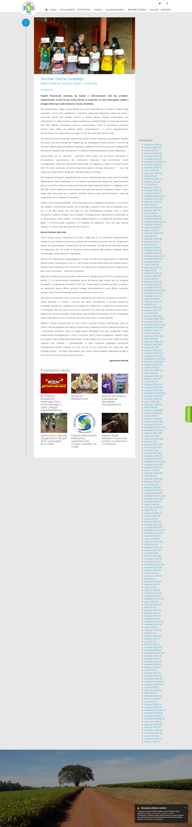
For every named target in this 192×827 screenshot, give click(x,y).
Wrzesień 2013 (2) (153, 567)
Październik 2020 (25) (155, 324)
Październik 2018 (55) (154, 393)
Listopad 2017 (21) (153, 424)
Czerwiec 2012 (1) (152, 604)
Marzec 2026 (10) (152, 147)
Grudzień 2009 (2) (153, 676)
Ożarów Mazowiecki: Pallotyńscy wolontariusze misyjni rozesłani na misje (84, 441)
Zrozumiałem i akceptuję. (153, 819)
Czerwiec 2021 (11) (153, 302)
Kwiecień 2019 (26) (153, 376)
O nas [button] (54, 9)
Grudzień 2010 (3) (153, 647)
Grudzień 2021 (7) (153, 284)
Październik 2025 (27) (155, 162)
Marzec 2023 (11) (152, 242)
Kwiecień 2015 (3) (153, 513)
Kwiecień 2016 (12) (153, 479)
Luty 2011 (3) (150, 641)
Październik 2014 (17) (154, 530)
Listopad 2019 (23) (153, 356)
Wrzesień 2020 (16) (153, 327)
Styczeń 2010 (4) (152, 673)
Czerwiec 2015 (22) (153, 507)
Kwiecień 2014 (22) (153, 547)
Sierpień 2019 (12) (153, 364)
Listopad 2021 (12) (153, 287)
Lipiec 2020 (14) (152, 333)
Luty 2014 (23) (151, 553)
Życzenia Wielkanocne (79, 397)
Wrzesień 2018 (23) (153, 396)
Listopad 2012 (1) (152, 596)
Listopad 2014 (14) (153, 527)
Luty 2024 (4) (150, 213)
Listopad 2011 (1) (152, 618)
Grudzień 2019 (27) (153, 353)
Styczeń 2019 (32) (153, 384)
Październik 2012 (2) (154, 598)
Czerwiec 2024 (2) (153, 202)
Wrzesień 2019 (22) (153, 361)
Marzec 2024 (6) (152, 210)
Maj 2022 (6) (150, 270)
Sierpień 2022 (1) (152, 262)
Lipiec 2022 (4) (151, 264)
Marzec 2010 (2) (152, 667)
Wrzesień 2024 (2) (153, 199)
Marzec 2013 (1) (152, 584)
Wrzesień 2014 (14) (153, 533)
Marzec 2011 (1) (151, 638)
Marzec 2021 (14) (152, 310)
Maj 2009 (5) (150, 693)
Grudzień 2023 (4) (153, 219)
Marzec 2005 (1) (152, 741)
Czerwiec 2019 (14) (153, 370)
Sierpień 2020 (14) (153, 330)
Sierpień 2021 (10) (153, 296)
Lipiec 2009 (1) (151, 687)
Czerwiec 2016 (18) (153, 473)
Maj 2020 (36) (151, 339)
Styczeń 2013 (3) (152, 590)
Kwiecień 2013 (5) (153, 581)
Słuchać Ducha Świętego (62, 79)
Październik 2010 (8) (154, 653)
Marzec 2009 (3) (152, 698)
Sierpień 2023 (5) (152, 227)
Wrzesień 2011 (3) (152, 624)
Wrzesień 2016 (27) (153, 464)
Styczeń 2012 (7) (152, 613)
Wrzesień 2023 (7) (153, 224)
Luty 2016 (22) (151, 484)
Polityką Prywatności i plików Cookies (159, 813)
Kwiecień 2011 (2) (152, 636)
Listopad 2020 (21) (153, 322)
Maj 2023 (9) (150, 236)
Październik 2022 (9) (154, 256)
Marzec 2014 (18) (152, 550)
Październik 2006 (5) (154, 718)
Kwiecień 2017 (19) (153, 444)
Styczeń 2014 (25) (153, 556)
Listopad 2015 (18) (153, 493)
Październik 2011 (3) (154, 621)
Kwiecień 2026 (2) (153, 144)
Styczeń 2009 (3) (152, 704)
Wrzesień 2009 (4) (153, 684)
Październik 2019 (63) (154, 359)
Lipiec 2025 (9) (151, 170)
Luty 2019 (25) (151, 381)
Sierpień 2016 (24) (153, 467)
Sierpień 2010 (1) (152, 658)
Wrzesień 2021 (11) (153, 293)
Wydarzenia (47, 89)
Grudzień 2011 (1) (152, 616)
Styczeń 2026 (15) (153, 153)
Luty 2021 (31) (151, 313)
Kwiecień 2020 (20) (153, 342)
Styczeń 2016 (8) (152, 487)
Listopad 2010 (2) (152, 650)
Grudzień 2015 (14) (153, 490)
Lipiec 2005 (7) (151, 736)
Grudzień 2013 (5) (153, 559)
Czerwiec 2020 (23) (154, 336)
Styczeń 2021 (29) (153, 316)
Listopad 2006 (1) (152, 716)
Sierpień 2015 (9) (152, 501)
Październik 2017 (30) (154, 427)
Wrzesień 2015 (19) (153, 499)
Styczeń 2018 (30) (153, 419)
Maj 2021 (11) (150, 304)
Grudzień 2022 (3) (153, 250)
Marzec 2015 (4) (152, 516)
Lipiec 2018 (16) (151, 401)
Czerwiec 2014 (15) (153, 541)
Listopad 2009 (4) (153, 678)
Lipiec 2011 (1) (151, 627)
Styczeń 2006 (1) (152, 727)
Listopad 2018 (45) (153, 390)
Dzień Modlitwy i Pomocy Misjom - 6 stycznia (69, 83)
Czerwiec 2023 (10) (153, 233)
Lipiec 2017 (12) (151, 436)
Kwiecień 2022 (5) (153, 273)
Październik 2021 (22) (154, 290)
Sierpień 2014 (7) (152, 536)
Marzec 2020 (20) (153, 344)
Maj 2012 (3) (150, 607)
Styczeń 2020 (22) (153, 350)
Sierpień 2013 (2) (152, 570)
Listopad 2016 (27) (153, 459)
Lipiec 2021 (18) (151, 299)
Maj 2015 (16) (150, 510)
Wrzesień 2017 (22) (153, 430)
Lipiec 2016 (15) (151, 470)
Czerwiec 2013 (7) (153, 576)
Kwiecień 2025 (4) (153, 179)
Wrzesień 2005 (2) (153, 733)
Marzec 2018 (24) (153, 413)
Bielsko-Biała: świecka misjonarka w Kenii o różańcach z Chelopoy (114, 439)
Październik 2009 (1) (154, 681)
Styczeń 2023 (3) (152, 247)
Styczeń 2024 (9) (152, 216)
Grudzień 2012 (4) (153, 593)
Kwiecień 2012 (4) (153, 610)
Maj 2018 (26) (150, 407)
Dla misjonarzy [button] (116, 9)
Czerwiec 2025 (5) (153, 173)
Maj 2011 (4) (150, 633)
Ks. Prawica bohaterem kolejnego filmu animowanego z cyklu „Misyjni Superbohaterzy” (51, 403)
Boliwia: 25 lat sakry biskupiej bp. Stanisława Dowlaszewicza (114, 400)
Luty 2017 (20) (151, 450)
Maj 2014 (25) (150, 544)
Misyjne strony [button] (138, 9)
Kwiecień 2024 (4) (153, 207)
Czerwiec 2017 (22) (153, 439)
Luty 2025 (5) (150, 184)
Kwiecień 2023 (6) (153, 239)
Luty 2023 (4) (150, 244)
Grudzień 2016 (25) (153, 456)
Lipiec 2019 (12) (151, 367)
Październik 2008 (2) (154, 710)
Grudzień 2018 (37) (153, 387)
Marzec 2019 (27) (152, 379)
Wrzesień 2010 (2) (153, 656)
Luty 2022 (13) (151, 279)
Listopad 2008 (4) (153, 707)
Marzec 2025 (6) (152, 182)
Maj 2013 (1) (150, 579)
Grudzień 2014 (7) (153, 524)
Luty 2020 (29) (151, 347)
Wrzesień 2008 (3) (153, 713)
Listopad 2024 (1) (152, 193)
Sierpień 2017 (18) (153, 433)
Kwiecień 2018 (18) (153, 410)
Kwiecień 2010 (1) (152, 664)
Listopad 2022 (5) (153, 253)
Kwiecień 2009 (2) (153, 696)
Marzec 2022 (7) (152, 276)
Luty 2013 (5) (150, 587)
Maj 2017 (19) (150, 441)
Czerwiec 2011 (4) (153, 630)
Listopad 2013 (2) (152, 561)
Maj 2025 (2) (150, 176)
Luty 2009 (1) (150, 701)
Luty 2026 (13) (151, 150)
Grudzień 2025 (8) (153, 156)
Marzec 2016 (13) (152, 481)
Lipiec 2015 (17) (151, 504)
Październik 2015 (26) (154, 496)
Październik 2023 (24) (155, 222)
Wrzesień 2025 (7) (153, 164)
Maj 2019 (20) (151, 373)
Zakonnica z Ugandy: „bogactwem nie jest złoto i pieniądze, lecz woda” (54, 439)
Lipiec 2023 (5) (151, 230)
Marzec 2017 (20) (152, 447)
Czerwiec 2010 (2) (153, 661)
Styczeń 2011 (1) (152, 644)
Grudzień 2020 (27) (153, 319)
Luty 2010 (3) (150, 670)
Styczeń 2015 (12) (152, 521)
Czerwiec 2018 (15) (153, 404)
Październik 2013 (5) (154, 564)
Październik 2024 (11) (154, 196)
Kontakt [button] (167, 9)
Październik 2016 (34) (154, 461)
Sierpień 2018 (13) (153, 399)
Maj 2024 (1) (150, 204)
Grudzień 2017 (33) (153, 421)
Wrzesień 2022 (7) (153, 259)
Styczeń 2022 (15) (153, 282)
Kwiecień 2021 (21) (153, 307)
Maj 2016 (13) (150, 476)
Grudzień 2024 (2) (153, 190)
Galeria (154, 9)
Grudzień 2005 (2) (153, 730)
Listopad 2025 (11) (153, 159)
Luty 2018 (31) (151, 416)
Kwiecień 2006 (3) (153, 724)
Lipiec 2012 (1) (151, 601)
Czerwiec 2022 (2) (153, 267)
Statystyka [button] (84, 9)
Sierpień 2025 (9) (152, 167)
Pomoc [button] (99, 9)
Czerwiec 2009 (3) (153, 690)
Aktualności (67, 9)
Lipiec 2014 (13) (151, 539)
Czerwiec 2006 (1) (153, 721)
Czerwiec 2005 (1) (153, 738)
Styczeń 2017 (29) (153, 453)
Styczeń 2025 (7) (152, 187)
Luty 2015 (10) (151, 519)
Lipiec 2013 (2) (151, 573)
